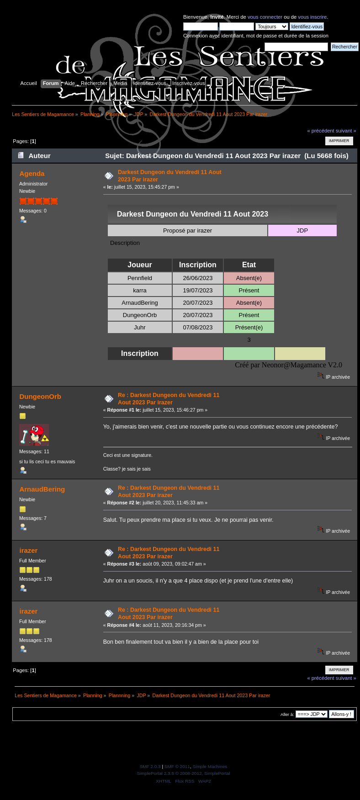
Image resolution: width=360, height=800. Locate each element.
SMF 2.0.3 (150, 766)
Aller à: (287, 714)
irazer (28, 550)
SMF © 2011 (177, 766)
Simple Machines (209, 766)
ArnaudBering (42, 489)
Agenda (31, 173)
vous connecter (265, 17)
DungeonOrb (40, 396)
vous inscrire (312, 17)
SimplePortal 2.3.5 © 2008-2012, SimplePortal (183, 773)
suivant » (346, 130)
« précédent (320, 130)
